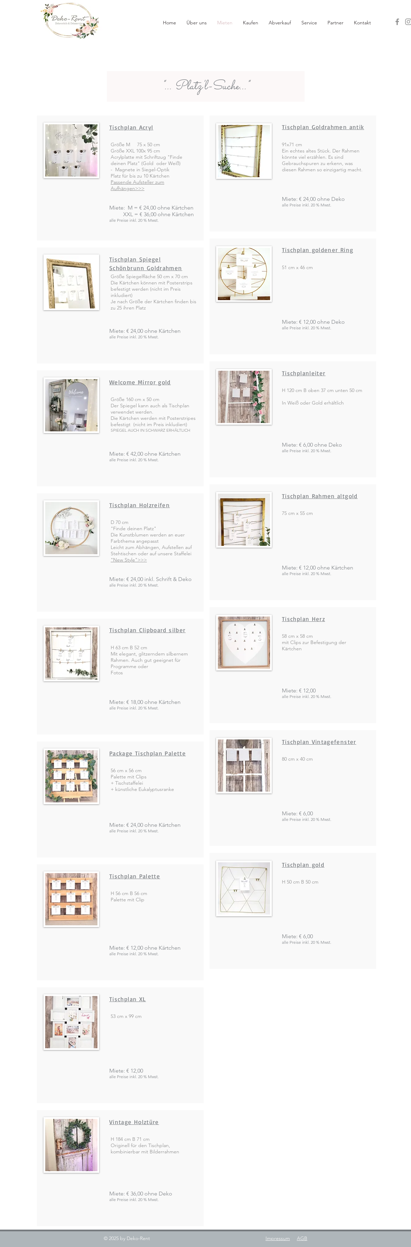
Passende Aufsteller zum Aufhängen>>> (137, 185)
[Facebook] (397, 21)
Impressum (278, 1238)
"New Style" (124, 560)
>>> (142, 560)
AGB (302, 1238)
